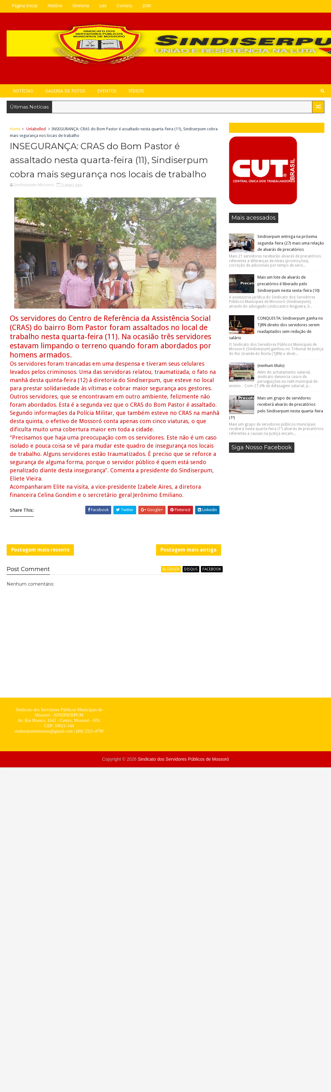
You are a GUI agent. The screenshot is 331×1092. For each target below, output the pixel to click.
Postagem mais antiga (188, 550)
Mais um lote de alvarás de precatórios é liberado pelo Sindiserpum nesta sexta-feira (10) (288, 284)
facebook (211, 569)
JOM (146, 5)
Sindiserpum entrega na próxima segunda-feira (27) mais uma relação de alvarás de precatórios (290, 243)
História (54, 5)
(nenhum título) (271, 365)
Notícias (23, 90)
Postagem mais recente (40, 550)
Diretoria (80, 5)
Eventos (107, 90)
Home (15, 129)
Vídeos (136, 90)
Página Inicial (24, 5)
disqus (191, 569)
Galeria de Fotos (65, 90)
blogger (171, 569)
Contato (124, 5)
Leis (102, 5)
